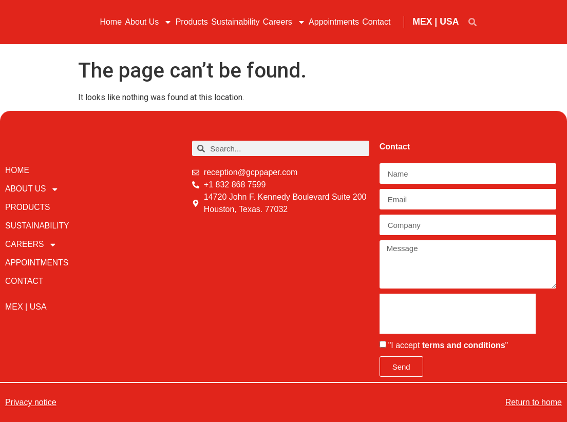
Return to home (533, 402)
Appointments (334, 21)
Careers (284, 22)
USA (449, 21)
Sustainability (235, 21)
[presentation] (458, 314)
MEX (422, 21)
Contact (376, 21)
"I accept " (448, 345)
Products (192, 21)
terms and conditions (463, 345)
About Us (148, 22)
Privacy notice (30, 402)
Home (111, 21)
